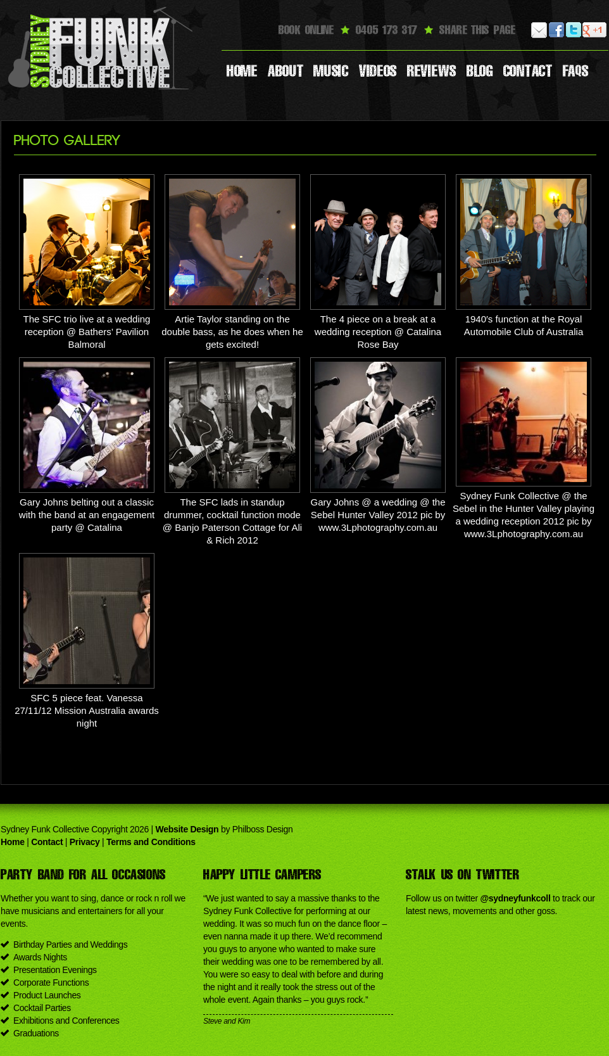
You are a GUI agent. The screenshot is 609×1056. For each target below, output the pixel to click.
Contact (528, 71)
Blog (480, 71)
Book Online (306, 29)
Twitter (574, 30)
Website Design (187, 829)
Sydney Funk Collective (102, 47)
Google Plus (591, 30)
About (286, 71)
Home (242, 71)
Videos (378, 71)
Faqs (576, 71)
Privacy (85, 842)
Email (540, 30)
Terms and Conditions (151, 842)
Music (331, 71)
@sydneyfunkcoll (515, 898)
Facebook (557, 30)
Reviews (431, 71)
